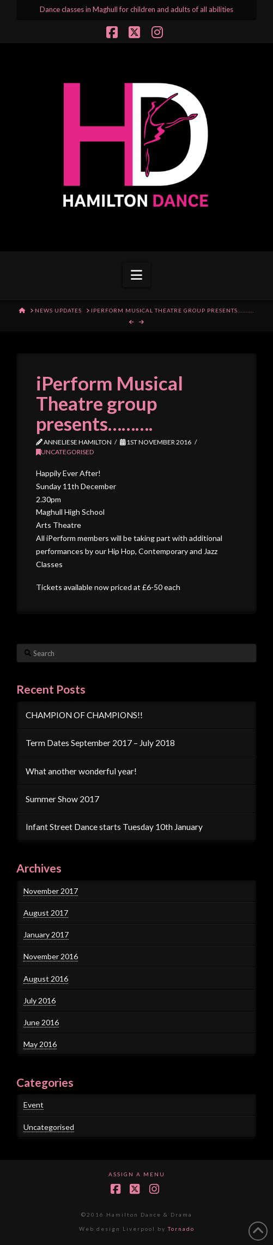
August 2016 (45, 978)
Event (33, 1104)
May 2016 (40, 1044)
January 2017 (46, 934)
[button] (136, 274)
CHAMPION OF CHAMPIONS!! (84, 715)
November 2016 (50, 956)
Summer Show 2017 (62, 799)
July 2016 (39, 1000)
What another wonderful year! (81, 771)
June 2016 (41, 1022)
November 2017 (50, 890)
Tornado (181, 1228)
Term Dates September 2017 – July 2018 (100, 743)
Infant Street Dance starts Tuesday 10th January (114, 827)
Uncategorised (65, 452)
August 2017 (45, 912)
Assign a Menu (136, 1174)
